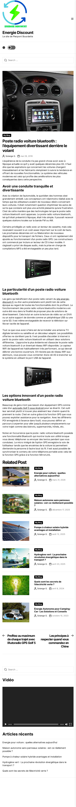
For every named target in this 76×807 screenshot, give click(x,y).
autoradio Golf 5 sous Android (28, 408)
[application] (38, 707)
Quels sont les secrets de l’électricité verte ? (47, 583)
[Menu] (72, 19)
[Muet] (66, 724)
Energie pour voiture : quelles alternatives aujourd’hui (50, 474)
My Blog (6, 135)
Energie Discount (17, 32)
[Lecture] (5, 724)
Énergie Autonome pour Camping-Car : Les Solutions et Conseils (52, 610)
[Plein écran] (70, 724)
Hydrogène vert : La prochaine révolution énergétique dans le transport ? (50, 557)
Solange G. (9, 156)
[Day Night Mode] (8, 48)
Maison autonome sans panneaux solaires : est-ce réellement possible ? (53, 503)
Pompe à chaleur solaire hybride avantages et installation (51, 528)
